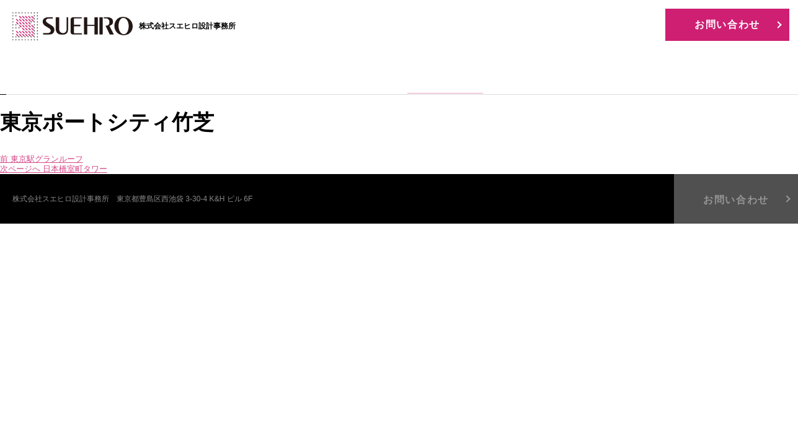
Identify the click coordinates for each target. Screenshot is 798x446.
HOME (167, 73)
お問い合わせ (727, 24)
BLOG (631, 73)
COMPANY (259, 73)
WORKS (445, 73)
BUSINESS (352, 73)
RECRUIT (538, 73)
